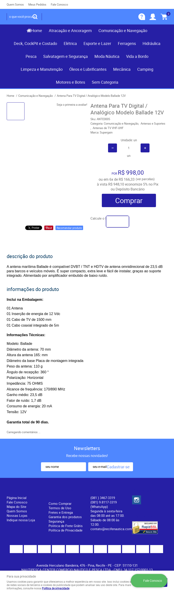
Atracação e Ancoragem (70, 30)
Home (36, 30)
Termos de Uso (60, 508)
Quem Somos (15, 4)
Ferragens (127, 43)
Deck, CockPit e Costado (35, 43)
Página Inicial (17, 497)
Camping (145, 69)
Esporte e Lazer (97, 43)
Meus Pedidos (37, 4)
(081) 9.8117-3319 (103, 504)
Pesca (31, 56)
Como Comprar (60, 503)
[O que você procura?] (35, 16)
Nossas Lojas (17, 515)
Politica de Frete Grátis (66, 525)
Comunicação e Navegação (122, 30)
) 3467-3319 (102, 497)
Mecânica (122, 69)
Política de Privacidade (65, 530)
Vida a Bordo (137, 56)
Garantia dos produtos (65, 517)
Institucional (19, 490)
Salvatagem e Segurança (65, 56)
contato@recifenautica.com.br (113, 529)
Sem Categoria (105, 82)
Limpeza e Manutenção (42, 69)
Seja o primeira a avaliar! (72, 105)
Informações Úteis (61, 493)
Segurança (56, 521)
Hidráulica (151, 43)
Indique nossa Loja (21, 520)
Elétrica (70, 43)
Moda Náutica (106, 56)
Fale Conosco (59, 4)
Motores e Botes (70, 82)
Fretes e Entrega (61, 512)
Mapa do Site (16, 506)
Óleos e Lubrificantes (87, 69)
